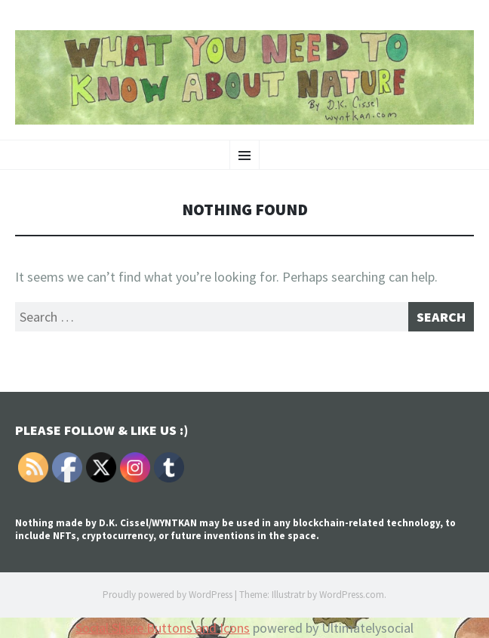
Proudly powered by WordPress (167, 594)
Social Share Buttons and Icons (162, 627)
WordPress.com (351, 594)
